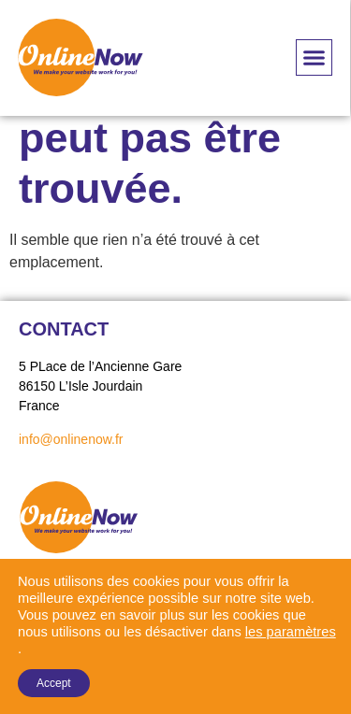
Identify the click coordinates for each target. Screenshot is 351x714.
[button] (314, 58)
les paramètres (290, 631)
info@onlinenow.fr (71, 439)
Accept (54, 683)
